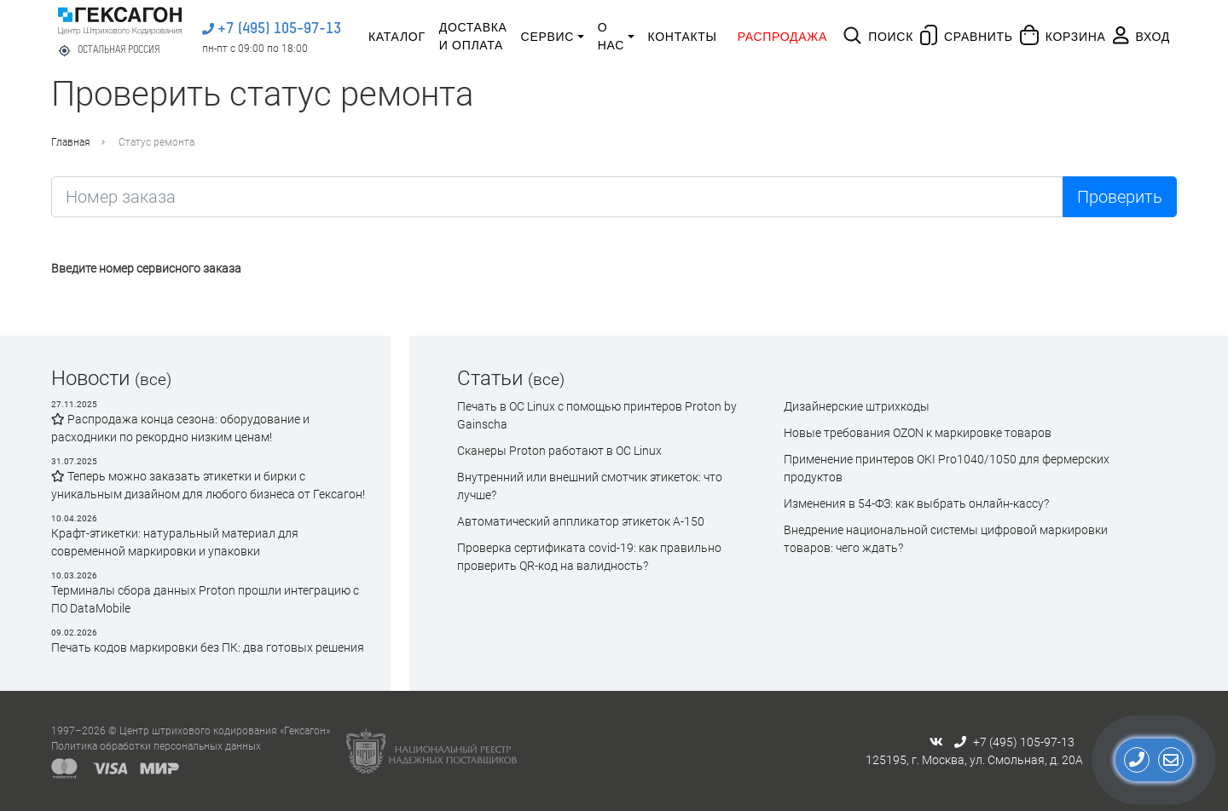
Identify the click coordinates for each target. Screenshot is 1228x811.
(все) (153, 379)
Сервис (548, 36)
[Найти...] (557, 196)
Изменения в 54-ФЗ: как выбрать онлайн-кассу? (916, 503)
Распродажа (782, 36)
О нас (611, 36)
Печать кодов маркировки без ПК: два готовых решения (207, 647)
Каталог (397, 36)
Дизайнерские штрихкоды (857, 406)
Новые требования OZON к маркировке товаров (917, 433)
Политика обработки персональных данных (156, 746)
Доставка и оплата (473, 36)
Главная (70, 142)
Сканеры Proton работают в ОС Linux (559, 450)
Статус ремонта (156, 142)
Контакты (682, 36)
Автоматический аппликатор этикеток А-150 (580, 521)
